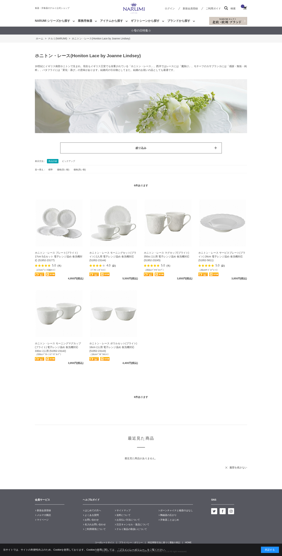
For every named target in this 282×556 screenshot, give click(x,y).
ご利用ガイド (213, 8)
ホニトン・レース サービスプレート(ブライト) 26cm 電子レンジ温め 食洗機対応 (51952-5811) (221, 256)
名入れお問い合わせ (95, 524)
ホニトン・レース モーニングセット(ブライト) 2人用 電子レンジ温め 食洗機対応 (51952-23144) (112, 256)
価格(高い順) (80, 169)
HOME (188, 542)
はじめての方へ (93, 510)
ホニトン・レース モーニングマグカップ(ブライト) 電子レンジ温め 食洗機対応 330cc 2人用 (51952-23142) (58, 347)
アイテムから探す (111, 20)
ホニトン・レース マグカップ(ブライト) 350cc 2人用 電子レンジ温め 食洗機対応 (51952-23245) (166, 256)
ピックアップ (68, 161)
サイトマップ (124, 510)
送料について (124, 515)
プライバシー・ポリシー (131, 542)
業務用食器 (85, 20)
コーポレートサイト (104, 542)
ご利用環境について (95, 529)
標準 (50, 169)
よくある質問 (92, 515)
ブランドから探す (178, 20)
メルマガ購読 (44, 515)
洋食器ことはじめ (169, 519)
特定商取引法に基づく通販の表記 (164, 542)
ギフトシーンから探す (145, 20)
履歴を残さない (238, 467)
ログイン (170, 8)
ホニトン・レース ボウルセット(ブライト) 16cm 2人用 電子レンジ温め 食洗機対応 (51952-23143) (113, 347)
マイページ (43, 519)
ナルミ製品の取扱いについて (132, 529)
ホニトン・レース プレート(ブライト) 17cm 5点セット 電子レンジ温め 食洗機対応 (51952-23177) (58, 256)
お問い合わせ (92, 519)
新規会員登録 (190, 8)
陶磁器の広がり (168, 515)
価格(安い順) (63, 169)
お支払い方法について (128, 519)
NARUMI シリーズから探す (52, 20)
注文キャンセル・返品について (133, 524)
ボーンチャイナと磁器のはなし (176, 510)
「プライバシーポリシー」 (132, 549)
